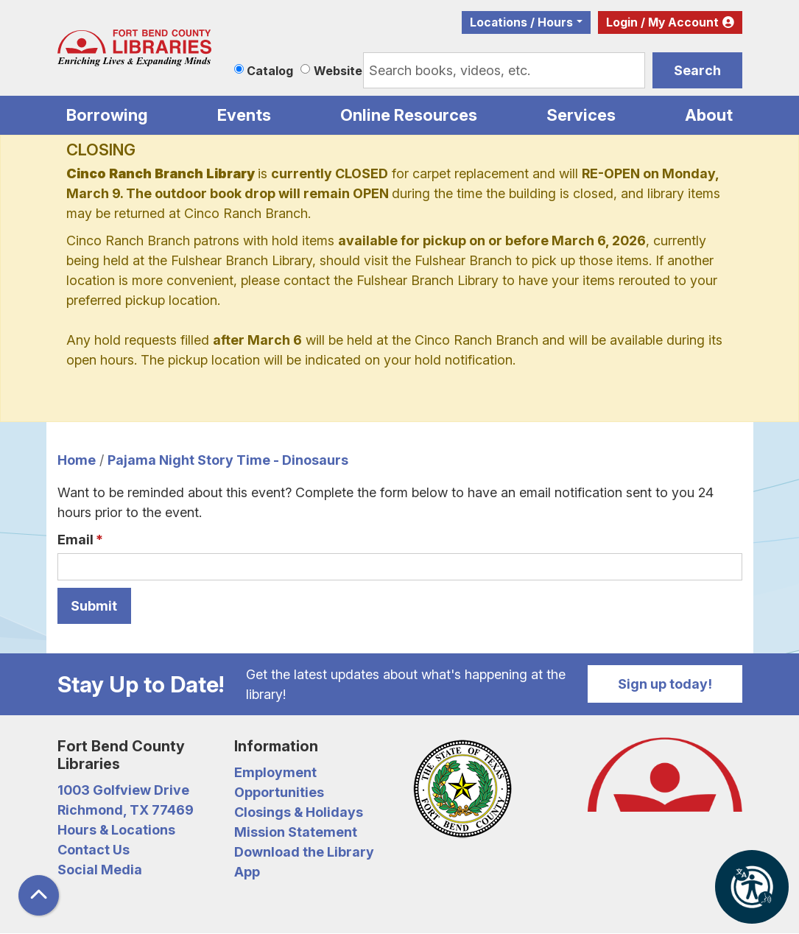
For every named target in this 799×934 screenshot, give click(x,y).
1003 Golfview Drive (123, 790)
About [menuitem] (709, 114)
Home (76, 460)
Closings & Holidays (298, 812)
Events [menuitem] (244, 114)
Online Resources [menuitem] (408, 114)
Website (338, 70)
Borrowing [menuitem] (107, 114)
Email (75, 539)
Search (697, 70)
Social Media (99, 869)
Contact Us (93, 849)
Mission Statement (295, 832)
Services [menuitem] (581, 114)
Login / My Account (662, 22)
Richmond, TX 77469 (125, 810)
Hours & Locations (116, 830)
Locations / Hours (521, 22)
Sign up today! (665, 684)
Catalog (270, 70)
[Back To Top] (38, 895)
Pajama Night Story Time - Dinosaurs (228, 460)
